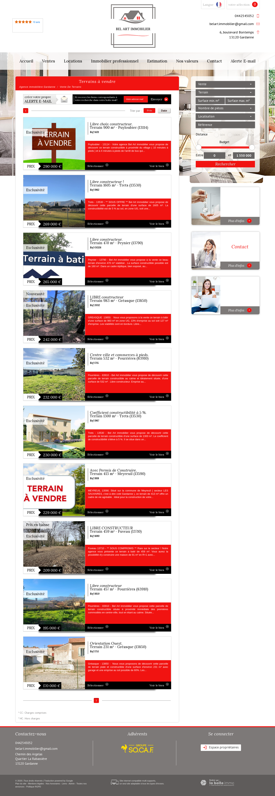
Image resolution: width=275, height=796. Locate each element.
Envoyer (159, 99)
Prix (149, 110)
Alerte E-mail (243, 61)
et (229, 155)
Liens (64, 783)
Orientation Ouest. (106, 643)
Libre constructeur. (106, 239)
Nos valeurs (187, 61)
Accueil (26, 61)
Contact (214, 61)
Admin (71, 783)
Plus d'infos (240, 220)
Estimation (157, 61)
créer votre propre (38, 99)
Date (164, 110)
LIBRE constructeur (107, 297)
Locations (73, 61)
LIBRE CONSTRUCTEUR (111, 527)
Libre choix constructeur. (111, 124)
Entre (199, 155)
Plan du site (20, 783)
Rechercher (225, 164)
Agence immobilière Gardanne (37, 87)
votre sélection (239, 4)
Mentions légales (36, 783)
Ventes (48, 61)
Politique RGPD (33, 786)
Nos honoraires (53, 783)
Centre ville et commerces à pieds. (119, 354)
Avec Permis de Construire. (113, 470)
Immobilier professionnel (114, 61)
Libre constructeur (106, 585)
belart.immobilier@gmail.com (231, 23)
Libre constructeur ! (107, 181)
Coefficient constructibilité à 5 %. (118, 412)
